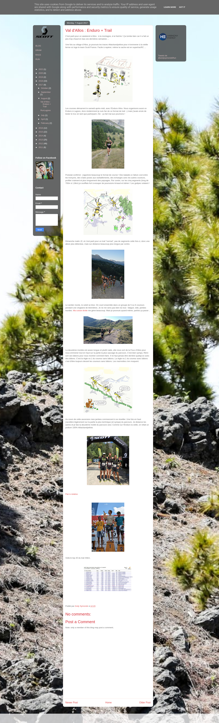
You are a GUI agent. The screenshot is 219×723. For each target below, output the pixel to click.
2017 (41, 85)
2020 (41, 73)
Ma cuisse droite (80, 310)
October (45, 88)
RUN (38, 59)
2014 (41, 136)
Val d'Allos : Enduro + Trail (45, 104)
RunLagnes (45, 110)
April (43, 119)
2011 (41, 147)
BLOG (38, 46)
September (46, 92)
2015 (41, 132)
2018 (41, 81)
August (44, 98)
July (43, 115)
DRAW (39, 50)
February (45, 123)
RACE (38, 55)
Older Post (145, 702)
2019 (41, 77)
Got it (182, 7)
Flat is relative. (71, 494)
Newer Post (71, 702)
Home (108, 702)
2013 (41, 139)
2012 (41, 143)
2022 (41, 69)
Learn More (170, 7)
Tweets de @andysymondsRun (167, 56)
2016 (41, 128)
